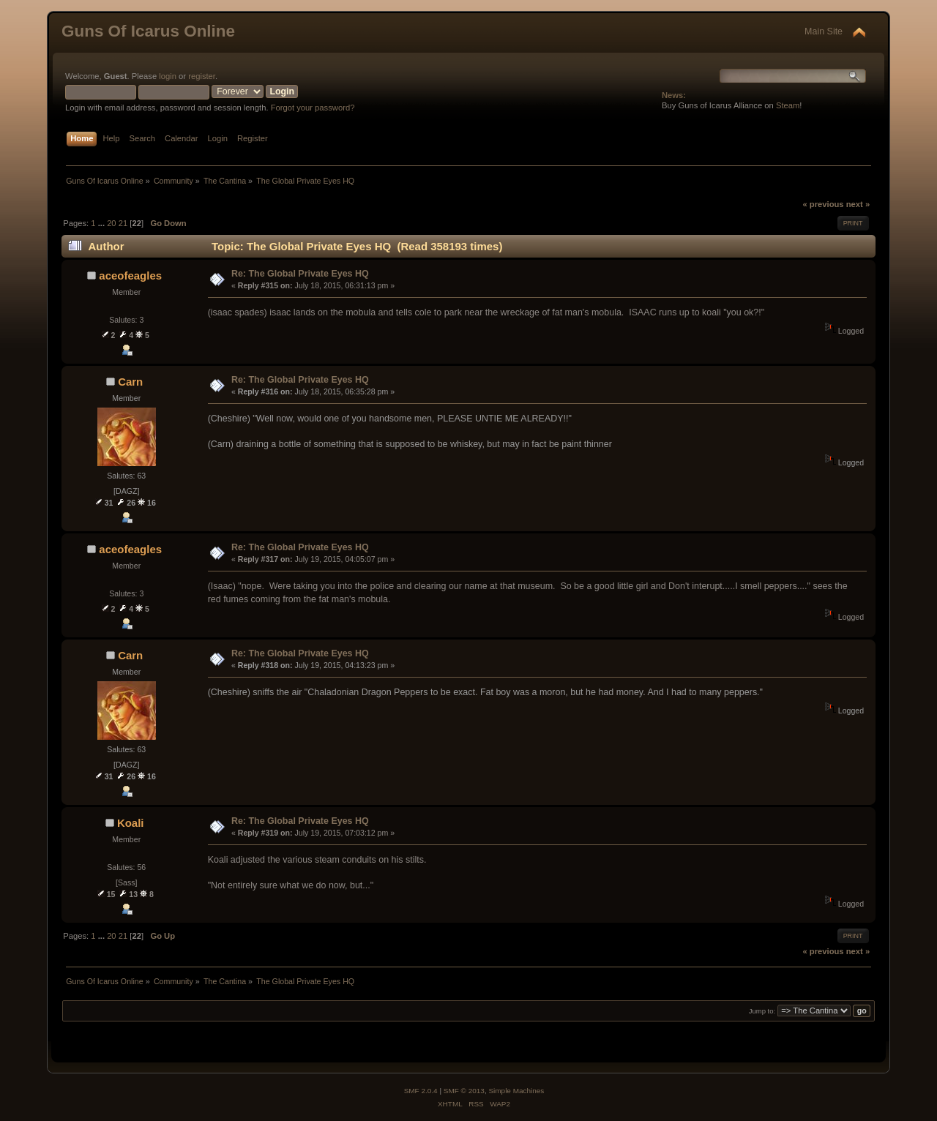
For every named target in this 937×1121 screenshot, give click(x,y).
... (102, 223)
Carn (130, 381)
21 (123, 223)
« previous (822, 204)
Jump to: (762, 1011)
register (201, 76)
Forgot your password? (313, 107)
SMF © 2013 (464, 1091)
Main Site (824, 31)
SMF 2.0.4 (421, 1091)
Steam (787, 105)
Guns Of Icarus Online (148, 31)
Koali (130, 823)
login (167, 76)
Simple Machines (516, 1091)
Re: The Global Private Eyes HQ (300, 274)
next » (858, 204)
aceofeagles (130, 275)
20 (111, 223)
